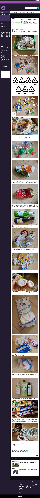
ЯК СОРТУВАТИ (28, 450)
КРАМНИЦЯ (26, 451)
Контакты (24, 12)
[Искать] (36, 8)
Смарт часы (27, 484)
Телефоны (27, 488)
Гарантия (34, 12)
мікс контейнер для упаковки (17, 34)
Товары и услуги (16, 12)
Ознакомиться (27, 2)
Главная (12, 12)
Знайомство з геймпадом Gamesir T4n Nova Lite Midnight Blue (28, 470)
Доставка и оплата (29, 12)
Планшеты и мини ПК (28, 487)
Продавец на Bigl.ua (20, 496)
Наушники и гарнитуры (28, 486)
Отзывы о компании (34, 484)
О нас (21, 12)
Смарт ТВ (27, 485)
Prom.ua (24, 495)
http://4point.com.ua (4, 60)
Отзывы (2, 23)
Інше (1, 17)
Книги (1, 18)
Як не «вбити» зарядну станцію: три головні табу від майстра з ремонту (27, 462)
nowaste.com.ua (17, 453)
